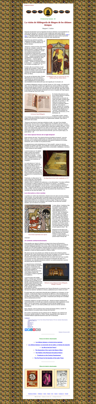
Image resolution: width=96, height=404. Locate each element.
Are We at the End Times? (49, 347)
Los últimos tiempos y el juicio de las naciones (49, 342)
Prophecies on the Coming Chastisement (49, 355)
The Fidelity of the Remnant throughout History (49, 352)
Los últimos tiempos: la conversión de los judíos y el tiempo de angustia (49, 344)
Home (45, 393)
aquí (67, 34)
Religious (40, 393)
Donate (66, 393)
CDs (52, 393)
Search (56, 393)
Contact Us (61, 393)
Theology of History (32, 393)
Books (48, 393)
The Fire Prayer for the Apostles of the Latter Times (49, 358)
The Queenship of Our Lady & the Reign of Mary (49, 350)
